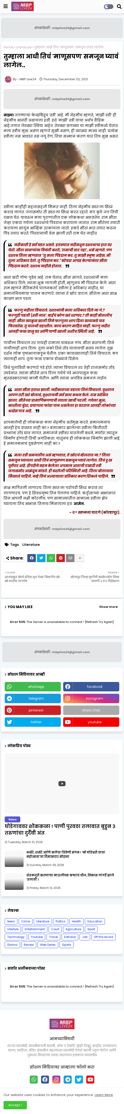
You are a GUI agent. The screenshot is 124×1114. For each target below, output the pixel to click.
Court (55, 929)
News (11, 921)
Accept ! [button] (15, 1105)
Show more (108, 607)
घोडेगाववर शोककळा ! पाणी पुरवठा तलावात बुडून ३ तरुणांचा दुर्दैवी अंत (60, 829)
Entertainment (35, 929)
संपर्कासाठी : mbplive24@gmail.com (62, 28)
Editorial (70, 937)
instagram (94, 698)
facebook (95, 686)
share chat (91, 710)
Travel (53, 937)
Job (84, 937)
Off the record (103, 937)
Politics (61, 921)
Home (8, 47)
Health (76, 921)
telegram (36, 698)
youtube (95, 722)
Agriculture (73, 929)
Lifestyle (12, 929)
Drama (12, 945)
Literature (24, 47)
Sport (91, 929)
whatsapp (36, 686)
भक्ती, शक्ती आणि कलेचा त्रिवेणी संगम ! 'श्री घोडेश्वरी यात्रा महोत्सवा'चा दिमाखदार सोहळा (65, 854)
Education (94, 921)
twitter (36, 722)
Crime (25, 921)
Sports (66, 945)
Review (29, 945)
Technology (16, 937)
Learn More (104, 1095)
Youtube (37, 937)
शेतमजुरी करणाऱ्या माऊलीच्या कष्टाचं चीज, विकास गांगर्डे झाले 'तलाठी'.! (70, 877)
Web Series (48, 945)
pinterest (36, 710)
